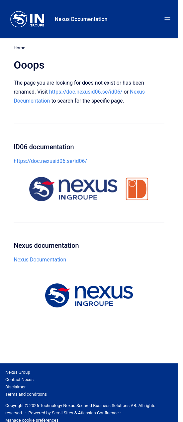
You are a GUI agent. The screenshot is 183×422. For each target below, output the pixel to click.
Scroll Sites (62, 412)
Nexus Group (17, 372)
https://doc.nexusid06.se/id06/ (86, 92)
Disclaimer (15, 386)
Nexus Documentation (81, 19)
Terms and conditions (26, 394)
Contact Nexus (19, 379)
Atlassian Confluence (98, 412)
